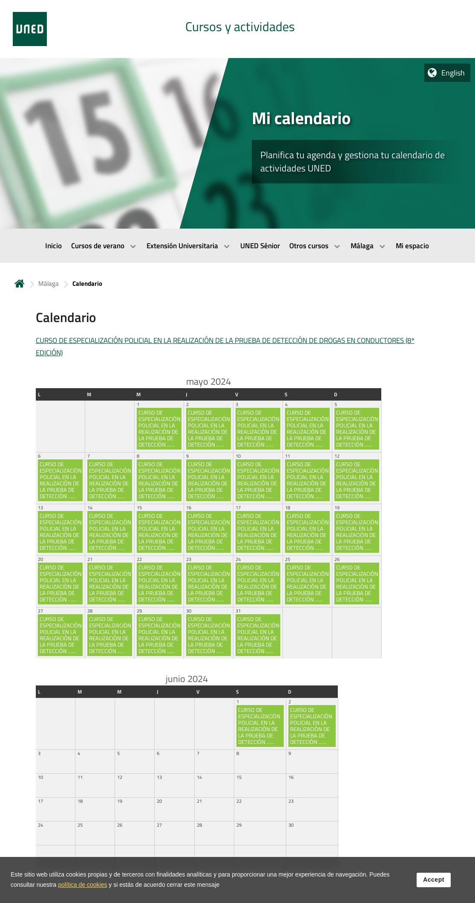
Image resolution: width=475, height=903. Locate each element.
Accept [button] (433, 881)
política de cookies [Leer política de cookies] (82, 886)
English (453, 72)
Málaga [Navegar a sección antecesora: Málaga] (48, 283)
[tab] (237, 29)
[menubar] (237, 245)
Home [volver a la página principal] (19, 283)
